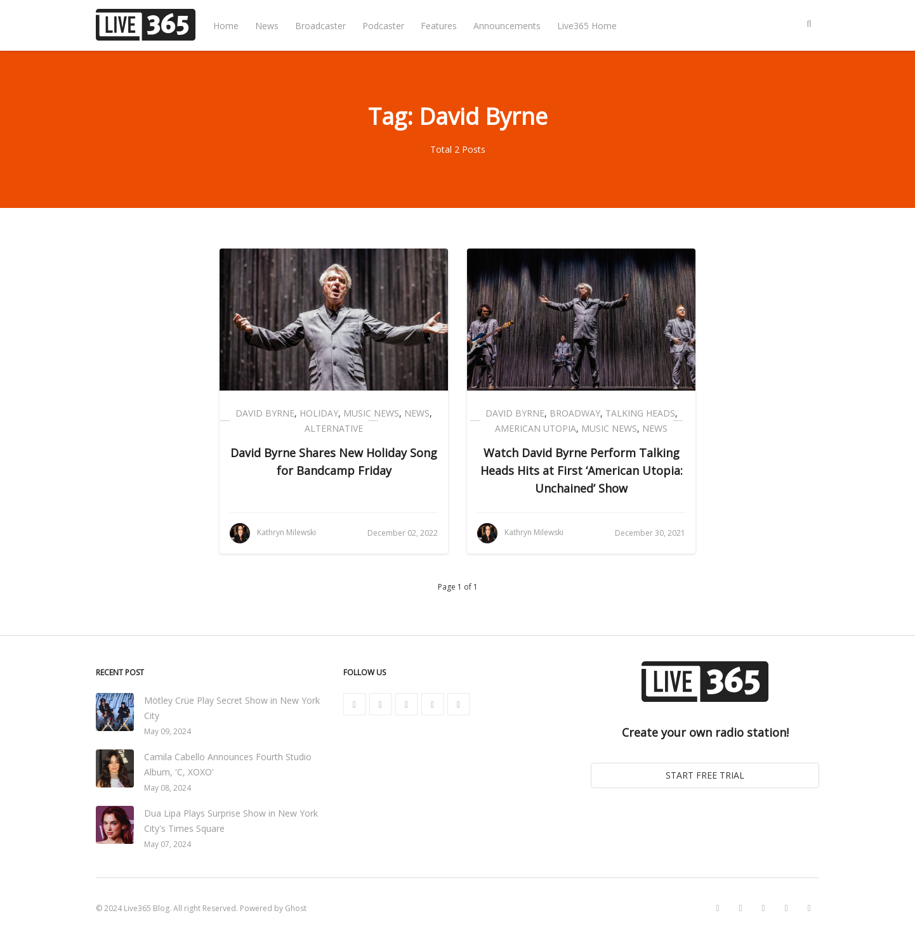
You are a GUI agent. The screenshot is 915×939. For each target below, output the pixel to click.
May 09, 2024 (167, 731)
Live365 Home (587, 26)
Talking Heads (640, 413)
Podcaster (383, 26)
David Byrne (264, 413)
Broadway (575, 413)
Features (439, 26)
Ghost (295, 908)
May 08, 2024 (167, 787)
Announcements (507, 26)
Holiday (319, 413)
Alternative (334, 428)
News (267, 26)
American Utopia (535, 428)
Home (226, 26)
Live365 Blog (146, 908)
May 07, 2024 (167, 844)
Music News (371, 413)
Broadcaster (320, 26)
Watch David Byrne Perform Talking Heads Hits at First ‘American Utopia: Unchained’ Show (581, 470)
